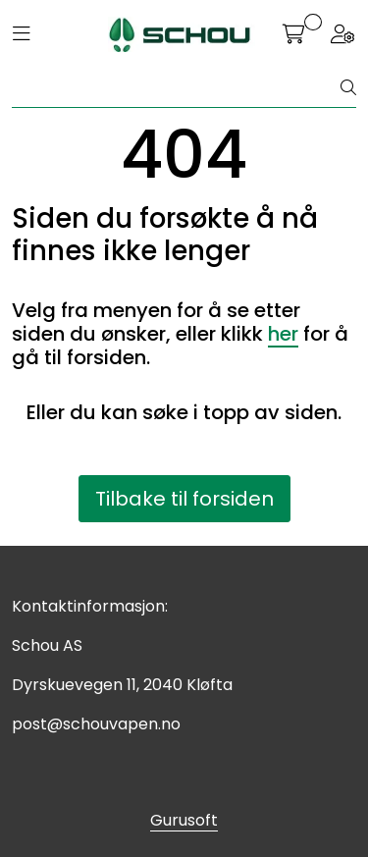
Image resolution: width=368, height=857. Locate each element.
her (283, 334)
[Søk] (177, 88)
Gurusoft (184, 820)
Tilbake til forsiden (184, 498)
